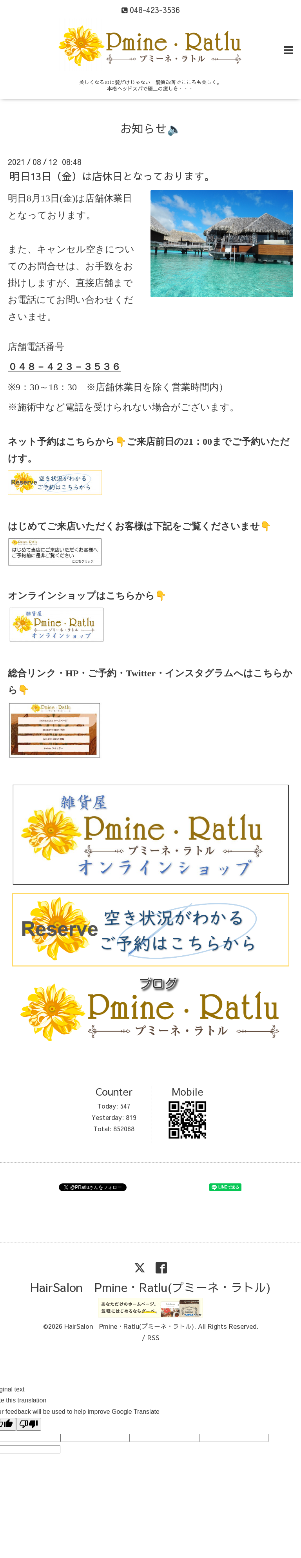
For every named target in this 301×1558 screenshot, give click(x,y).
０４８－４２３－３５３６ (64, 367)
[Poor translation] (28, 1424)
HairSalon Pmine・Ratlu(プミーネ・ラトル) (150, 1287)
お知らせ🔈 (150, 128)
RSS (153, 1337)
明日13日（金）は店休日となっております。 (112, 175)
